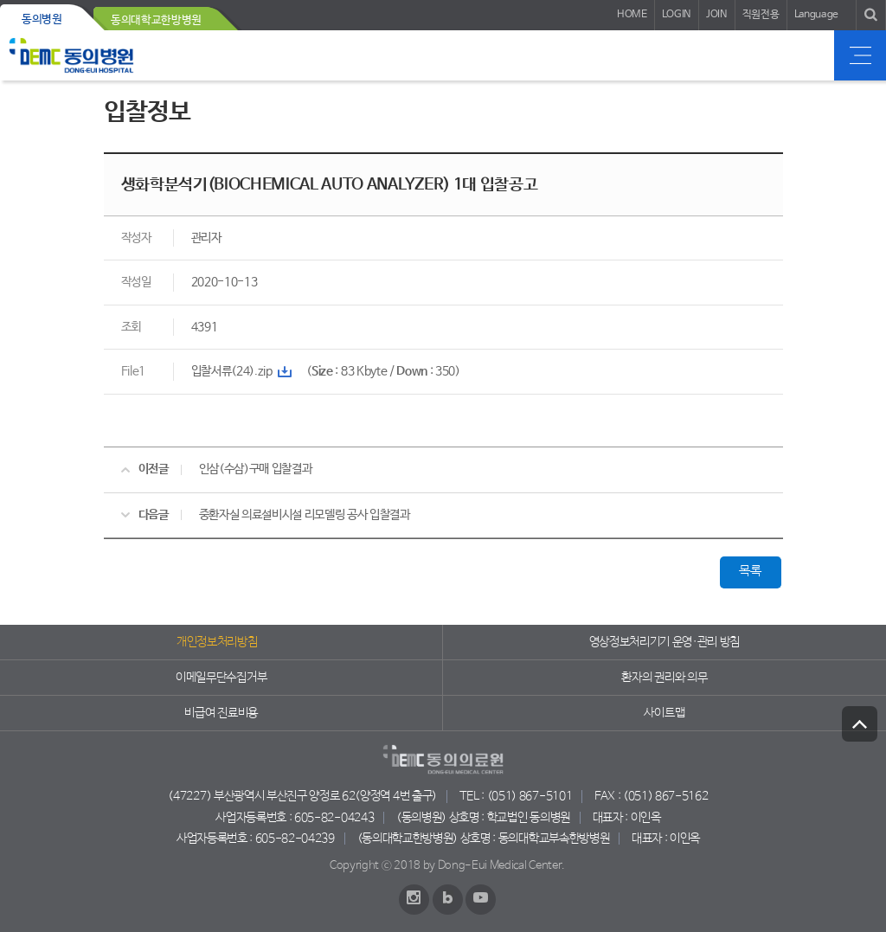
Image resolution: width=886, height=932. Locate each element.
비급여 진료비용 (220, 713)
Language (816, 15)
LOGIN (676, 15)
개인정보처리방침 (217, 642)
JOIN (717, 15)
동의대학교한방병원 (156, 20)
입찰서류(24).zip (232, 371)
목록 (750, 571)
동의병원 (42, 19)
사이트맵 (664, 713)
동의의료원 (71, 55)
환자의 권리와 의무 (664, 678)
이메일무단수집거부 (221, 678)
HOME (632, 15)
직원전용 (761, 15)
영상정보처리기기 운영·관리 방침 (665, 642)
